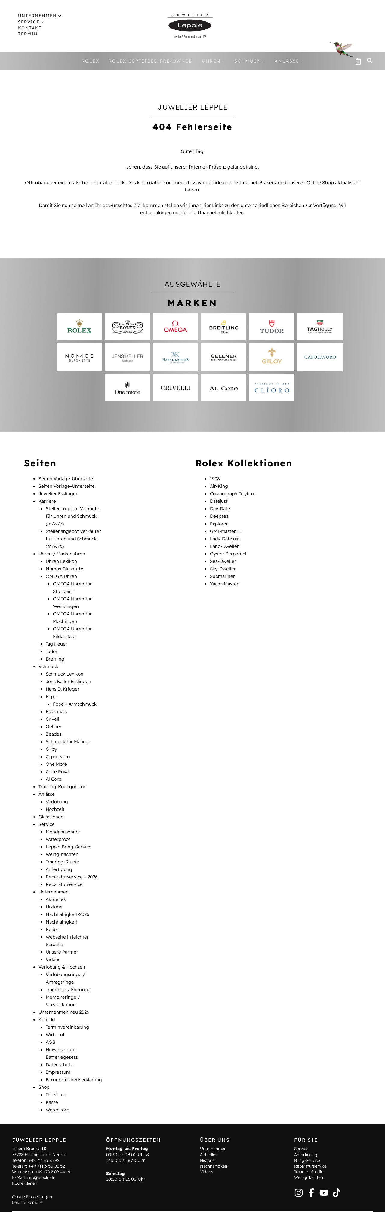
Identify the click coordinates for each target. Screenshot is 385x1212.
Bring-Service (308, 1144)
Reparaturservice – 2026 (73, 861)
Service (47, 810)
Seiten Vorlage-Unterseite (67, 486)
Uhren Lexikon (62, 558)
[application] (53, 16)
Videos (53, 940)
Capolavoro (59, 745)
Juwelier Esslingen (59, 493)
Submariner (223, 572)
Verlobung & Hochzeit (62, 947)
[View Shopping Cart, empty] (358, 61)
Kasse (52, 1077)
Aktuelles (56, 882)
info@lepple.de (42, 1161)
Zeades (54, 724)
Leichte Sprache (28, 1186)
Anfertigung (59, 853)
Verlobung (57, 789)
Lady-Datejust (226, 536)
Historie (54, 890)
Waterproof (59, 825)
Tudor (52, 644)
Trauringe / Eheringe (69, 969)
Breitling (55, 652)
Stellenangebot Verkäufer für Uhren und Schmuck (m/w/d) (74, 514)
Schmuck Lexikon (66, 666)
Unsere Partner (62, 933)
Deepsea (220, 514)
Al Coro (54, 767)
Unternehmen (53, 875)
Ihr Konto (56, 1070)
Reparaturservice (65, 868)
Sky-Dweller (223, 565)
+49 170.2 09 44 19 (54, 1156)
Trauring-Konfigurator (62, 774)
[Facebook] (311, 1176)
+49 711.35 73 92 (45, 1144)
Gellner (54, 716)
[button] (35, 16)
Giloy (51, 738)
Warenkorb (58, 1084)
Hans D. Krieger (63, 680)
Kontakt (47, 998)
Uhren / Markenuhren (62, 551)
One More (57, 752)
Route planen (25, 1167)
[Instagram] (298, 1176)
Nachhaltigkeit (62, 904)
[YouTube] (323, 1176)
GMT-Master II (226, 529)
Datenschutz (60, 1041)
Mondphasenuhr (64, 817)
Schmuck (49, 659)
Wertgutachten (62, 839)
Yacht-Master (225, 579)
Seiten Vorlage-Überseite (66, 478)
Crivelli (53, 709)
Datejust (219, 500)
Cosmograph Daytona (235, 493)
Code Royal (59, 760)
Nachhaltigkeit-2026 (68, 897)
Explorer (219, 522)
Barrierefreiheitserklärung (74, 1055)
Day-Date (221, 507)
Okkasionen (51, 803)
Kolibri (53, 911)
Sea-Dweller (223, 558)
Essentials (57, 702)
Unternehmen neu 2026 (64, 991)
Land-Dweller (225, 543)
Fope (51, 688)
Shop (44, 1063)
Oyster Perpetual (229, 551)
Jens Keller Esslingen (69, 673)
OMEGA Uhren (62, 572)
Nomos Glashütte (65, 565)
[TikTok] (336, 1176)
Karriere (47, 500)
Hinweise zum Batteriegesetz (151, 1203)
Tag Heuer (57, 637)
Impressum (59, 1048)
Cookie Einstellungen (33, 1180)
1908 (215, 478)
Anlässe (47, 781)
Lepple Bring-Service (69, 832)
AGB (51, 1019)
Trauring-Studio (63, 846)
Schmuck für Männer (69, 731)
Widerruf (55, 1012)
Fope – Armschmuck (76, 695)
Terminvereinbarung (68, 1005)
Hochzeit (56, 796)
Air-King (219, 486)
